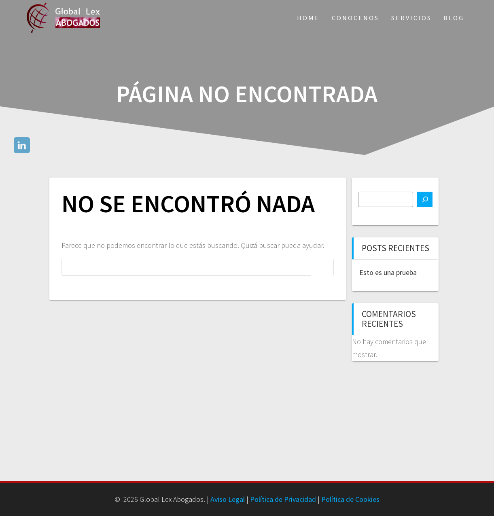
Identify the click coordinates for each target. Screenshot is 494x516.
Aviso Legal (227, 499)
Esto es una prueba (388, 272)
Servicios (411, 18)
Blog (453, 18)
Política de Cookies (350, 499)
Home (308, 18)
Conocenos (355, 18)
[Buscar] (425, 199)
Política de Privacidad (283, 499)
